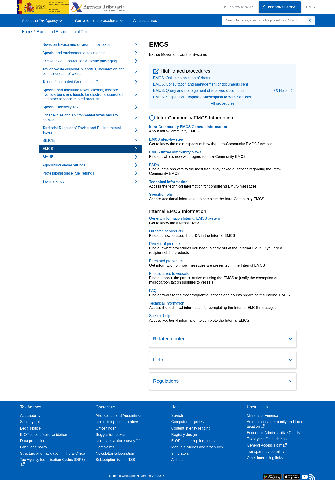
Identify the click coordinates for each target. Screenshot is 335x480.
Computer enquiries (187, 422)
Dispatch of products (166, 231)
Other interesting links (265, 458)
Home (27, 32)
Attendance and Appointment (120, 415)
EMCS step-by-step (166, 139)
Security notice (32, 422)
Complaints (105, 447)
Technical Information (168, 182)
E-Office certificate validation (43, 435)
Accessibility (30, 415)
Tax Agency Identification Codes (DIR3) (52, 462)
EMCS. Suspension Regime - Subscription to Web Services (202, 97)
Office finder (106, 428)
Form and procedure (166, 261)
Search (177, 415)
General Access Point (267, 445)
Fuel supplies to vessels (169, 273)
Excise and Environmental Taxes (63, 32)
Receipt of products (165, 244)
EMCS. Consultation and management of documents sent (200, 84)
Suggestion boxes (110, 435)
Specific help (160, 194)
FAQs (154, 165)
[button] (310, 7)
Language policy (33, 447)
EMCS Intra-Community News (175, 152)
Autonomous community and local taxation (275, 424)
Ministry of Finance (262, 415)
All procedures (145, 21)
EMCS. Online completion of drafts (181, 78)
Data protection (33, 441)
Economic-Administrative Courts (273, 433)
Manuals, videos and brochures (197, 447)
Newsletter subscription (115, 453)
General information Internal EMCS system (184, 218)
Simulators (180, 453)
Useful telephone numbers (117, 422)
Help (283, 91)
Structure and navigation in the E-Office (52, 453)
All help (177, 460)
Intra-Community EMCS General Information (188, 127)
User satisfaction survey (118, 441)
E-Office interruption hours (193, 441)
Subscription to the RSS (115, 460)
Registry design (184, 435)
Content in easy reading (191, 428)
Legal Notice (30, 428)
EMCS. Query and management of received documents (199, 91)
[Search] (264, 20)
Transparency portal (266, 452)
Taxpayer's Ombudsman (267, 439)
